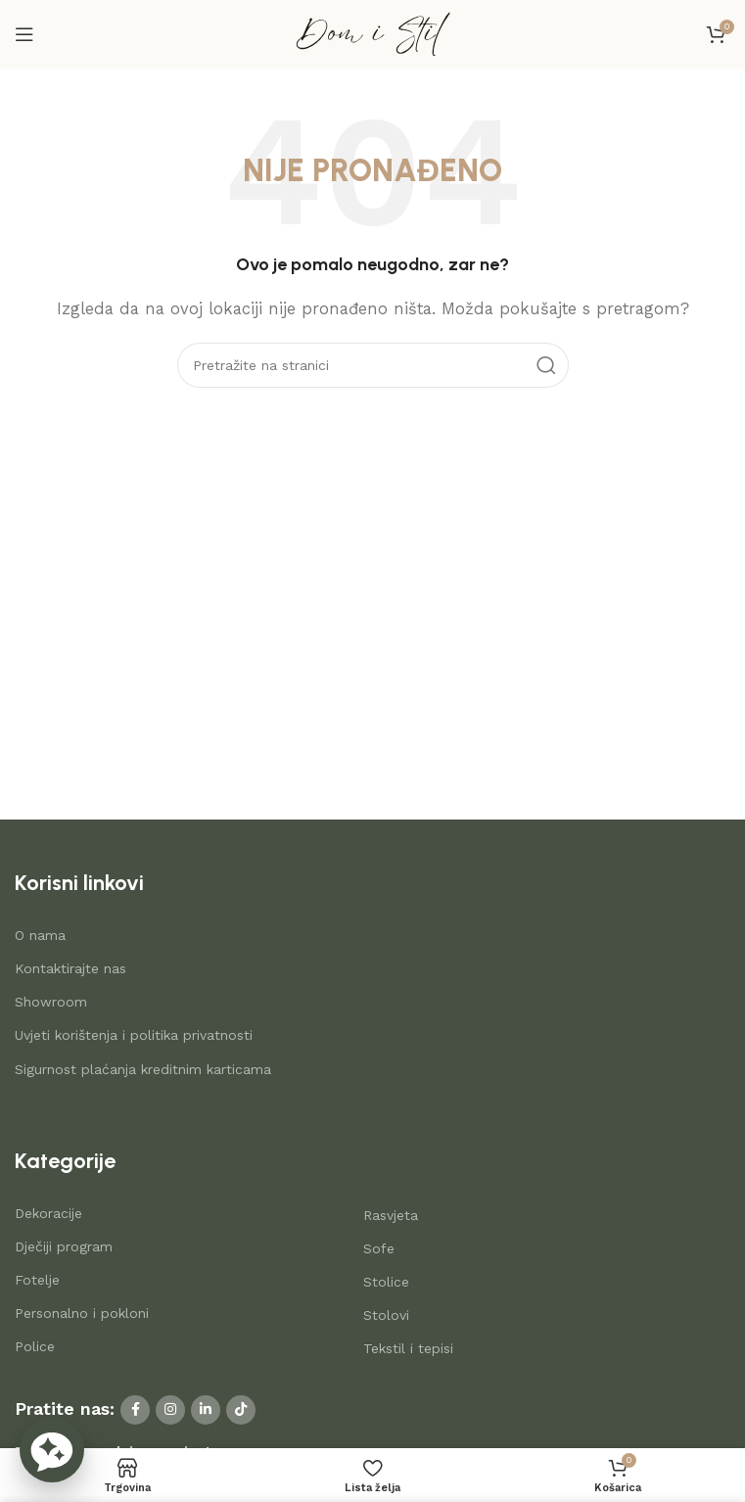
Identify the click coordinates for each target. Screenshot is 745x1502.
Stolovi (386, 1315)
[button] (52, 1450)
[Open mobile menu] (24, 34)
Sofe (379, 1248)
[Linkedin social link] (205, 1410)
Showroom (51, 1001)
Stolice (386, 1282)
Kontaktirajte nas (70, 968)
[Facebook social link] (135, 1410)
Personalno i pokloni (82, 1313)
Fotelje (37, 1280)
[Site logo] (373, 33)
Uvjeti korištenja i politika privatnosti (134, 1035)
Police (35, 1346)
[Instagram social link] (170, 1410)
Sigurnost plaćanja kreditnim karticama (143, 1069)
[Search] (373, 365)
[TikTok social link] (241, 1410)
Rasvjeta (390, 1215)
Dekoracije (48, 1213)
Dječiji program (64, 1246)
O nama (40, 935)
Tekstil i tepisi (408, 1348)
